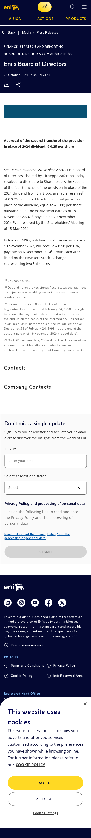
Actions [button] (45, 19)
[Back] (3, 32)
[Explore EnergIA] (45, 7)
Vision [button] (15, 19)
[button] (12, 7)
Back (11, 32)
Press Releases (47, 32)
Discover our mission (27, 645)
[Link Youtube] (35, 603)
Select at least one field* (25, 476)
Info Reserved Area (68, 676)
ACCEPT (45, 783)
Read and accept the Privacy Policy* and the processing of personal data (37, 536)
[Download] (7, 84)
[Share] (18, 84)
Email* (10, 449)
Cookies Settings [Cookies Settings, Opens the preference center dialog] (45, 813)
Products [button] (76, 19)
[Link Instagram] (21, 603)
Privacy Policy (64, 665)
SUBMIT (46, 552)
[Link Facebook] (48, 603)
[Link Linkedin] (8, 603)
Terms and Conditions (27, 665)
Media (26, 32)
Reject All (45, 799)
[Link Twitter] (62, 603)
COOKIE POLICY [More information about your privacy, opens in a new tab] (30, 764)
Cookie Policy (21, 676)
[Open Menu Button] (84, 7)
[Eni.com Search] (72, 7)
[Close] (85, 704)
